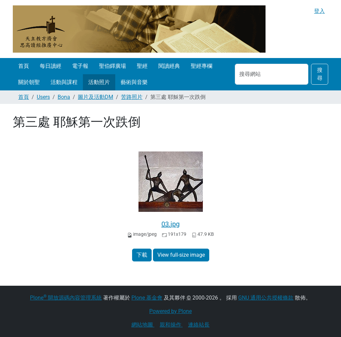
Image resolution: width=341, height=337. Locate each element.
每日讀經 (50, 66)
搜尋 (319, 74)
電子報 (80, 66)
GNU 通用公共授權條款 (265, 297)
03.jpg (170, 224)
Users (43, 97)
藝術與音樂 (134, 82)
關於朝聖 (29, 82)
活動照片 (99, 82)
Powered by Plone (170, 311)
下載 (141, 255)
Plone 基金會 (146, 297)
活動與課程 (64, 82)
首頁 (23, 66)
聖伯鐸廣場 (112, 66)
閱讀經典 (169, 66)
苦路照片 (132, 97)
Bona (64, 97)
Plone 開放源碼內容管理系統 (66, 297)
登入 (319, 11)
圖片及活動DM (95, 97)
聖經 (142, 66)
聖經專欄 (201, 66)
